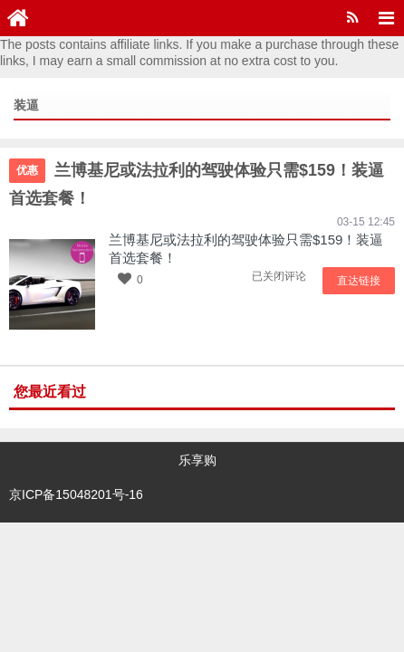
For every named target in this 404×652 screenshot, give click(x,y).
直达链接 (363, 279)
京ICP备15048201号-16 (76, 484)
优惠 (27, 170)
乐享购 (197, 458)
